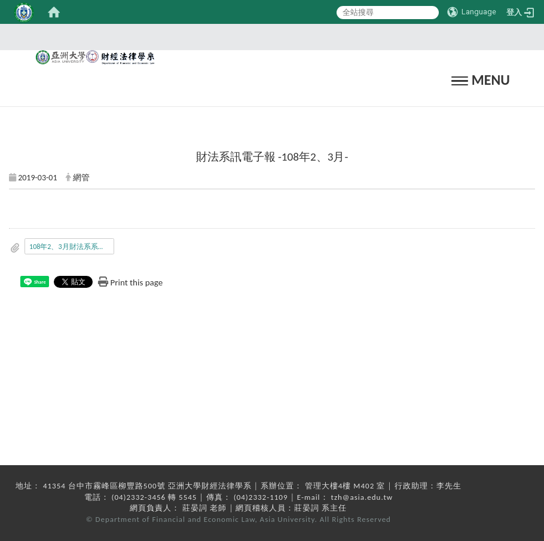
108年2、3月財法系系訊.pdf (71, 246)
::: (268, 36)
